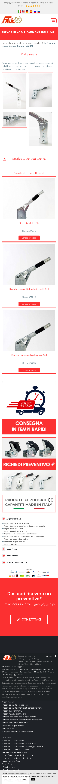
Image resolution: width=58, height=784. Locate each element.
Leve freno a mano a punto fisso (16, 749)
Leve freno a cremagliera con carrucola (19, 743)
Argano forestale (11, 544)
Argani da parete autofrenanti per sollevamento (24, 526)
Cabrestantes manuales (38, 669)
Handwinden (14, 672)
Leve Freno (6, 737)
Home (4, 43)
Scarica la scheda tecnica (29, 158)
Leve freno (13, 43)
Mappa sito (38, 672)
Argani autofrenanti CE (13, 529)
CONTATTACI (29, 619)
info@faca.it (6, 667)
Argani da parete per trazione (16, 523)
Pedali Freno (7, 764)
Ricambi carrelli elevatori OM (32, 43)
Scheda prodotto (29, 238)
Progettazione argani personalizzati (18, 732)
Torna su (51, 656)
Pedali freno (10, 555)
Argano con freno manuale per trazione (20, 534)
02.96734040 (19, 667)
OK (33, 779)
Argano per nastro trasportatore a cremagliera (24, 536)
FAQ (44, 672)
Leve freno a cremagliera (13, 740)
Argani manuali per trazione (15, 531)
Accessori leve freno (11, 761)
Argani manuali (11, 518)
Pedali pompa (9, 767)
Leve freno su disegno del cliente (17, 758)
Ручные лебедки (26, 672)
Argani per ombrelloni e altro (16, 539)
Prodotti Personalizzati (15, 562)
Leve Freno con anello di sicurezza (18, 755)
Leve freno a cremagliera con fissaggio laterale (23, 746)
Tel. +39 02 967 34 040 (41, 604)
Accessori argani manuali (14, 542)
